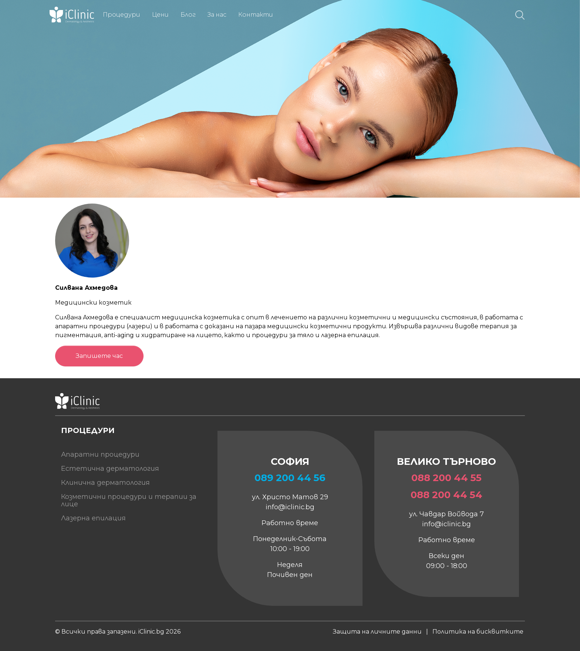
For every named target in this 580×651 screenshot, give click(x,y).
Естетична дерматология (110, 468)
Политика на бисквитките (477, 631)
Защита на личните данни (377, 631)
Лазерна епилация (93, 518)
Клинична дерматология (105, 482)
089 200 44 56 (290, 478)
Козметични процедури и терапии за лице (128, 500)
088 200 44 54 (446, 495)
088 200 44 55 (446, 478)
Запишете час (99, 355)
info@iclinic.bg (290, 507)
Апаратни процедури (100, 454)
